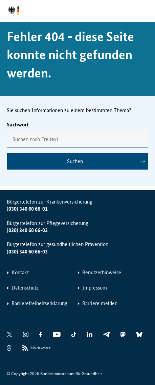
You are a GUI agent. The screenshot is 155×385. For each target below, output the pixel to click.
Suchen (75, 161)
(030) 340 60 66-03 (27, 251)
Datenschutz (25, 287)
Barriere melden (99, 303)
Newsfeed (40, 348)
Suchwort (18, 124)
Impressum (94, 287)
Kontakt (20, 272)
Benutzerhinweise (101, 272)
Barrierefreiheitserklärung (39, 303)
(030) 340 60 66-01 (27, 209)
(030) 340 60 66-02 (27, 230)
